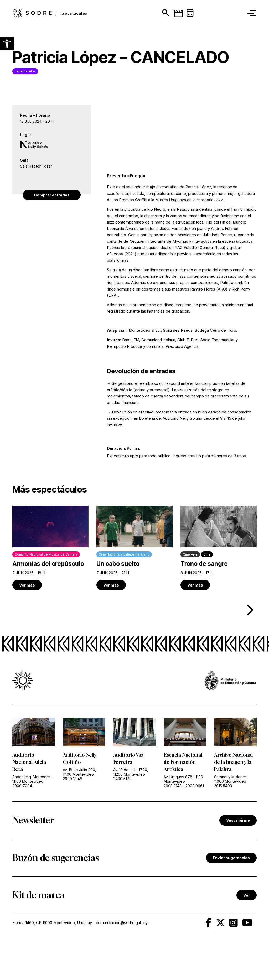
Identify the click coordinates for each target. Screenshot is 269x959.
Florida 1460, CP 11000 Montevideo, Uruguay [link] (52, 922)
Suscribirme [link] (238, 820)
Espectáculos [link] (73, 13)
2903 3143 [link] (173, 786)
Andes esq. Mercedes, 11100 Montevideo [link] (32, 779)
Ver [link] (246, 895)
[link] (32, 13)
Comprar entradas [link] (52, 195)
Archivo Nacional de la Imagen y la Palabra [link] (233, 762)
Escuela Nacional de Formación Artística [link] (183, 762)
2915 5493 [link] (223, 786)
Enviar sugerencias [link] (231, 858)
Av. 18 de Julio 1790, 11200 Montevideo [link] (130, 772)
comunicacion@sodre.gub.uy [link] (122, 922)
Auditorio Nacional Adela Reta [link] (29, 762)
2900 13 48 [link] (72, 778)
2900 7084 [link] (22, 786)
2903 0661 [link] (194, 786)
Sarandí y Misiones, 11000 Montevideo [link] (231, 779)
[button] (7, 43)
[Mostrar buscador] (165, 13)
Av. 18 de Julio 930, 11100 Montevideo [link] (79, 772)
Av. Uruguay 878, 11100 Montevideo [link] (183, 779)
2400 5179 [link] (122, 778)
